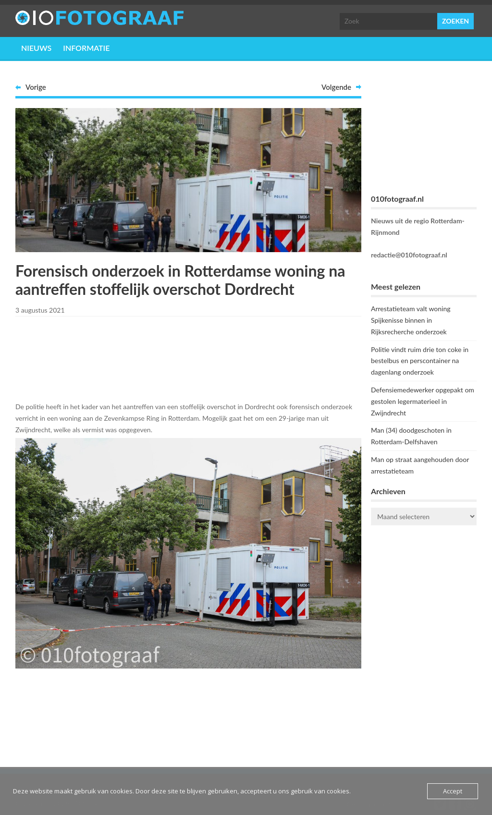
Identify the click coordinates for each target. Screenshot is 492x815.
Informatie (86, 47)
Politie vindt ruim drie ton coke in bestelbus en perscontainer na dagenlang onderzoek (419, 361)
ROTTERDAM (424, 571)
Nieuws (36, 47)
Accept (452, 791)
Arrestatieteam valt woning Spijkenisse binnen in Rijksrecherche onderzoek (411, 320)
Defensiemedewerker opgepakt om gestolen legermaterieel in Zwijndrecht (422, 401)
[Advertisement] (188, 357)
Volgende (336, 87)
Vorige (35, 87)
